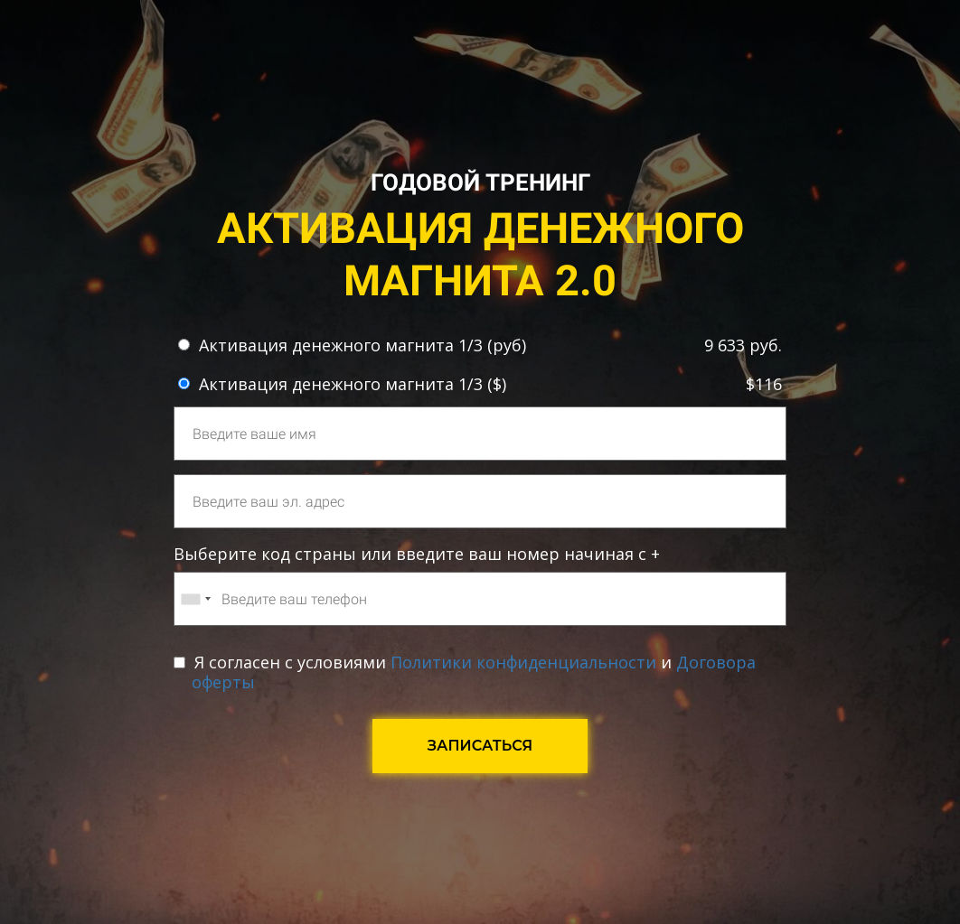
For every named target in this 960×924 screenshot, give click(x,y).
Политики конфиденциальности (523, 662)
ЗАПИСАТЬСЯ (480, 745)
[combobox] (195, 599)
